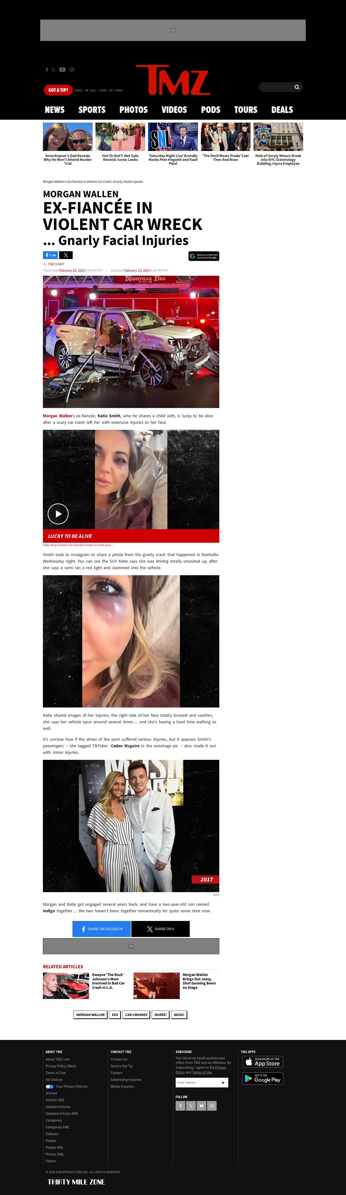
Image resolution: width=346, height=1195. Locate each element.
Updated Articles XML (62, 1114)
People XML (55, 1147)
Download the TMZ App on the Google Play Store (262, 1078)
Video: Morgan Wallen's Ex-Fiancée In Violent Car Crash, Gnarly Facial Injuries (78, 545)
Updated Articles (58, 1107)
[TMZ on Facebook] (47, 70)
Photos (133, 110)
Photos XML (55, 1154)
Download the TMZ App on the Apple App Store (262, 1062)
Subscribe (223, 1082)
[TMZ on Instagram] (72, 69)
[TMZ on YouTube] (201, 1106)
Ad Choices (54, 1080)
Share (102, 929)
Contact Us (119, 1059)
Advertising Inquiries (126, 1080)
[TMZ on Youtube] (62, 69)
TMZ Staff (55, 264)
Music (179, 1014)
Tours (245, 110)
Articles (51, 1093)
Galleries (52, 1134)
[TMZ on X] (54, 70)
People (51, 1141)
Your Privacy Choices (67, 1086)
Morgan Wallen (90, 1014)
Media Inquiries (122, 1086)
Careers (116, 1073)
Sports (92, 110)
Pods (210, 110)
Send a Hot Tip (122, 1066)
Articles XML (55, 1100)
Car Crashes (136, 1014)
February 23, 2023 (71, 270)
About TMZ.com (58, 1059)
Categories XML (58, 1127)
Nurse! (160, 1014)
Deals (282, 110)
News (54, 110)
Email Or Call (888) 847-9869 (98, 90)
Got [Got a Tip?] (58, 90)
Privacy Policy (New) (61, 1066)
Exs (115, 1014)
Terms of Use (56, 1073)
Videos (174, 110)
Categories (54, 1120)
